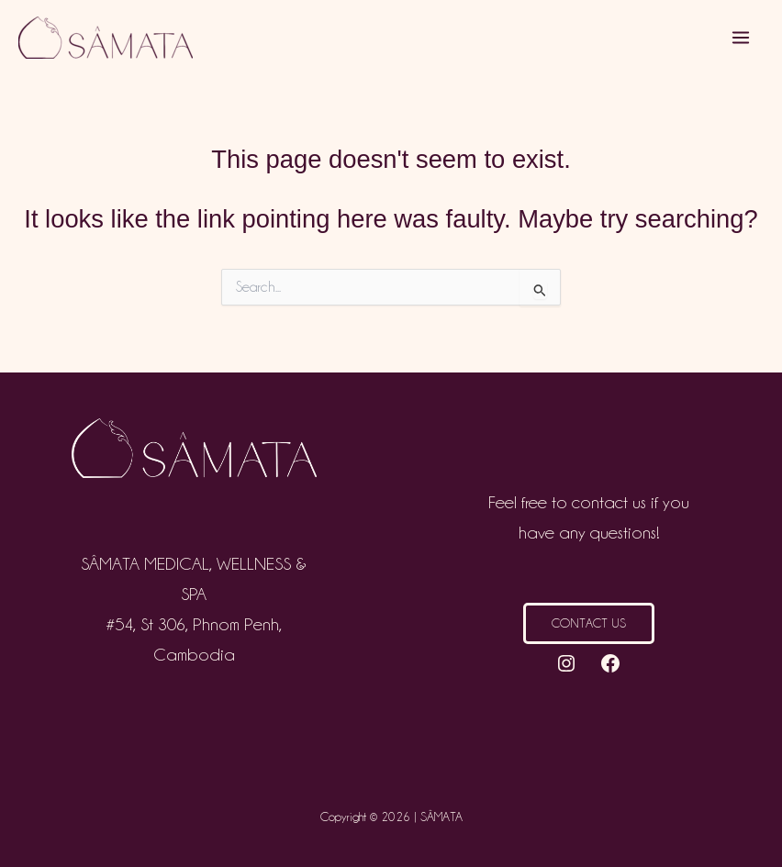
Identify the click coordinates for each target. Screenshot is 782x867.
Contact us (589, 623)
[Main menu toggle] (741, 38)
